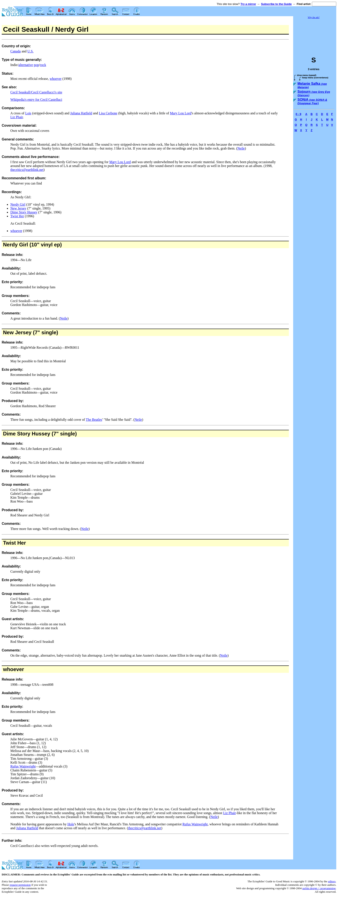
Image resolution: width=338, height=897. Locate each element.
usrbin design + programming (318, 888)
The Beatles (94, 419)
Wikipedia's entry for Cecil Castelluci (36, 99)
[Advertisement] (314, 35)
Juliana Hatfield (81, 113)
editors (331, 881)
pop (36, 65)
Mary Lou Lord (180, 113)
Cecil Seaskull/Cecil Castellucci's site (36, 92)
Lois (28, 113)
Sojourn (313, 93)
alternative (25, 65)
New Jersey (18, 208)
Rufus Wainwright (23, 766)
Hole (70, 824)
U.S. (30, 51)
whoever (55, 78)
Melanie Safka (312, 85)
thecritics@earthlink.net (27, 170)
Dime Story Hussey (23, 212)
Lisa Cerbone (108, 113)
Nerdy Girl (17, 204)
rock (43, 65)
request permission (20, 884)
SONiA (312, 101)
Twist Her (17, 216)
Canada (15, 51)
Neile (241, 148)
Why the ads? (313, 17)
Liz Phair (16, 117)
